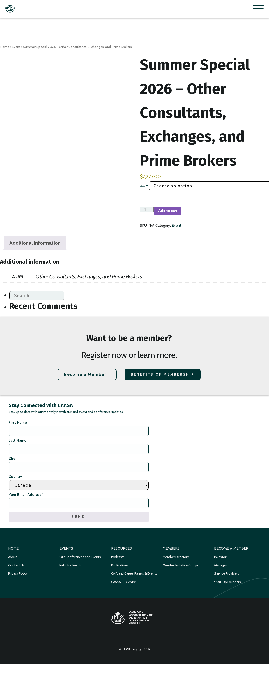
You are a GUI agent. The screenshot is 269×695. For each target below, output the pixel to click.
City (12, 458)
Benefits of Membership (162, 374)
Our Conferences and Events (80, 557)
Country (15, 476)
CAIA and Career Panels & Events (134, 573)
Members (171, 548)
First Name (18, 422)
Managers (221, 565)
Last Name (17, 440)
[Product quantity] (147, 209)
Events (66, 548)
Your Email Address (26, 494)
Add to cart (167, 210)
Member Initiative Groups (181, 565)
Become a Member (85, 374)
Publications (120, 565)
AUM (144, 186)
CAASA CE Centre (123, 582)
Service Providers (226, 573)
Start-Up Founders (227, 582)
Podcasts (118, 557)
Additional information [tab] (35, 243)
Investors (221, 557)
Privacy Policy (18, 573)
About (12, 557)
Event (16, 47)
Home (4, 47)
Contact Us (16, 565)
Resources (121, 548)
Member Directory (176, 557)
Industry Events (70, 565)
